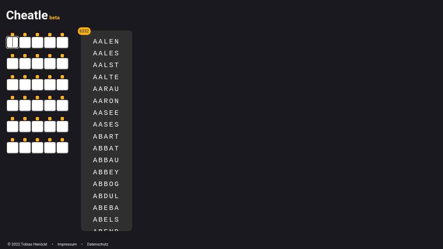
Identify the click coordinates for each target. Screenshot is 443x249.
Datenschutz (97, 244)
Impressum (66, 244)
